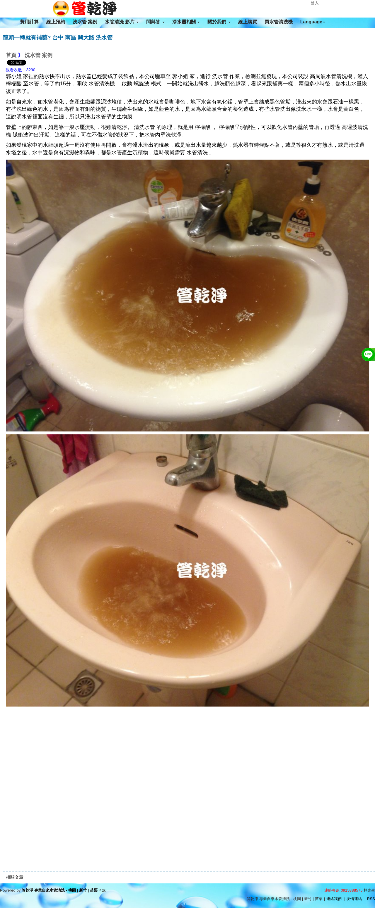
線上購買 (247, 21)
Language (312, 21)
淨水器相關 (186, 21)
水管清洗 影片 (122, 21)
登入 (315, 3)
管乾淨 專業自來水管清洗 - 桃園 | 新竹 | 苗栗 (60, 890)
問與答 (155, 21)
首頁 (11, 55)
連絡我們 (334, 899)
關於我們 (218, 21)
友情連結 (354, 899)
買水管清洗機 (279, 21)
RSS (371, 899)
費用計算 (29, 21)
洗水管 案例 (85, 21)
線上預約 (55, 21)
